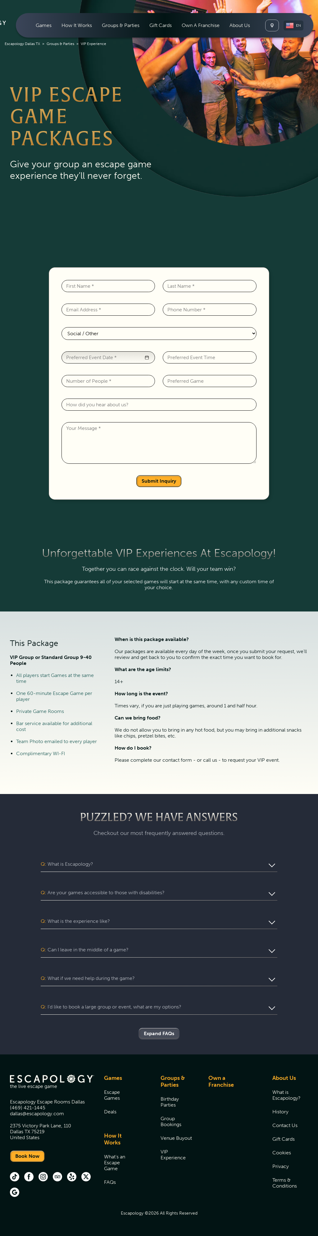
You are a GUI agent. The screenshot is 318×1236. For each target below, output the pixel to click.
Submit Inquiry (159, 481)
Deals (110, 1112)
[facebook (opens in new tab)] (29, 1177)
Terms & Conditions (284, 1183)
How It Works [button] (76, 25)
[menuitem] (44, 25)
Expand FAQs (159, 1033)
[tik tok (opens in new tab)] (14, 1177)
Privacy (280, 1166)
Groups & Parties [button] (120, 25)
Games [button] (44, 25)
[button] (293, 25)
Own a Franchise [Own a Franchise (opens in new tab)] (221, 1081)
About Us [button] (239, 25)
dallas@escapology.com (37, 1113)
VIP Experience (173, 1155)
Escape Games (112, 1095)
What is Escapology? (286, 1095)
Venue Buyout (176, 1138)
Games (113, 1078)
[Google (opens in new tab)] (14, 1193)
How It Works (113, 1139)
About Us (284, 1078)
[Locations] (272, 25)
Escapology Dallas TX (22, 44)
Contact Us (285, 1125)
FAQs (110, 1182)
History (280, 1112)
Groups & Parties (60, 44)
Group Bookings (171, 1121)
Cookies (281, 1153)
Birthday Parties (170, 1102)
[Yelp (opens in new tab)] (71, 1177)
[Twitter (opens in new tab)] (86, 1177)
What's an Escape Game (114, 1162)
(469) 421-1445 (27, 1108)
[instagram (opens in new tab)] (43, 1177)
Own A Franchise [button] (201, 25)
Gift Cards (160, 25)
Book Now (27, 1156)
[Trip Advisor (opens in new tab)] (57, 1177)
